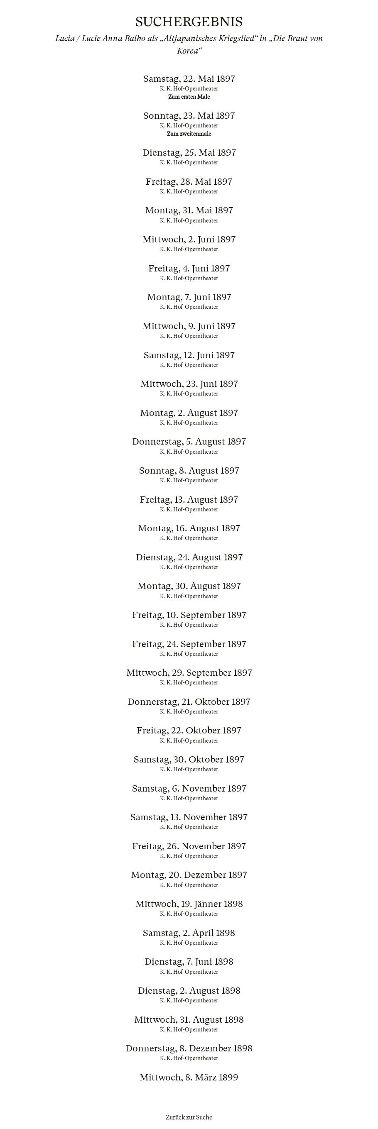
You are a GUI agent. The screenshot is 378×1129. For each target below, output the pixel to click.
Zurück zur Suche (189, 1117)
